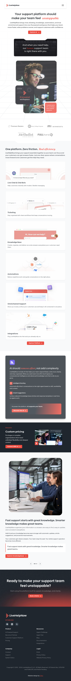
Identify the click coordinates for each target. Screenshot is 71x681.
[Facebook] (7, 624)
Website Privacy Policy (44, 658)
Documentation (42, 641)
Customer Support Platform (14, 638)
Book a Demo (34, 596)
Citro (41, 676)
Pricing (7, 641)
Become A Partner (11, 635)
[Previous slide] (31, 563)
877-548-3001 (9, 620)
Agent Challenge (42, 632)
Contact (8, 652)
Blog (38, 638)
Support (8, 655)
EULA (38, 652)
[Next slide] (40, 563)
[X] (17, 624)
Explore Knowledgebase (15, 556)
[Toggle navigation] (63, 5)
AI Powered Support (11, 632)
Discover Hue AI (18, 411)
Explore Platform (34, 343)
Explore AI (33, 32)
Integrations (40, 643)
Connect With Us (12, 446)
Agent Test (40, 635)
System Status (9, 658)
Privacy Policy (41, 655)
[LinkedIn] (12, 624)
